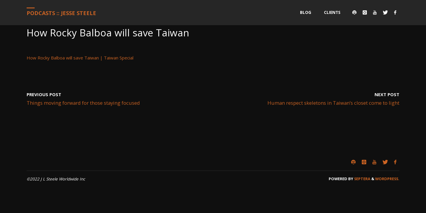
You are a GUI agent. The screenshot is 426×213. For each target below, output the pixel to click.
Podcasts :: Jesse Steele (61, 13)
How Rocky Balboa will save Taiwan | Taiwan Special (80, 58)
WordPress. (387, 178)
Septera (361, 178)
